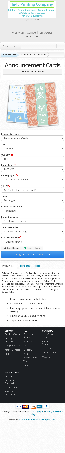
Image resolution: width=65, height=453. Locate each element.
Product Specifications (32, 71)
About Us (27, 341)
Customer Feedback (10, 382)
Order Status (46, 32)
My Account (47, 356)
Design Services (12, 345)
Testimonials (29, 361)
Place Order (48, 348)
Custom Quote (32, 248)
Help (37, 265)
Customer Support (28, 335)
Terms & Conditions (10, 393)
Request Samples (46, 343)
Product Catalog (12, 334)
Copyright (38, 411)
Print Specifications (30, 355)
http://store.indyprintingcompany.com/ (37, 419)
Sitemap (9, 376)
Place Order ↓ (10, 46)
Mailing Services (12, 349)
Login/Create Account (24, 32)
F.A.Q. (26, 345)
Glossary (27, 349)
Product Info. (8, 265)
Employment (11, 387)
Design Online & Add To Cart (32, 254)
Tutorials (27, 365)
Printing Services (9, 340)
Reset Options (11, 248)
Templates (25, 265)
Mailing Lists (10, 354)
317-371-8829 (33, 19)
